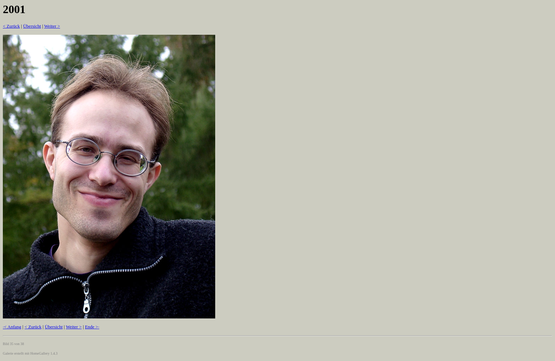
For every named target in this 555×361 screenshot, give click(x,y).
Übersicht (32, 26)
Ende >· (92, 326)
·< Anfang (12, 326)
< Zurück (11, 26)
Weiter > (52, 26)
